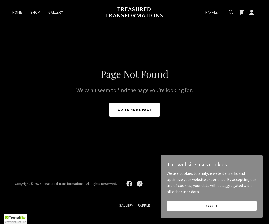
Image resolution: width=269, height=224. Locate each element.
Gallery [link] (55, 12)
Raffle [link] (211, 12)
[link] (134, 15)
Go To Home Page (135, 109)
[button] (251, 12)
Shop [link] (35, 12)
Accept (212, 206)
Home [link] (17, 12)
